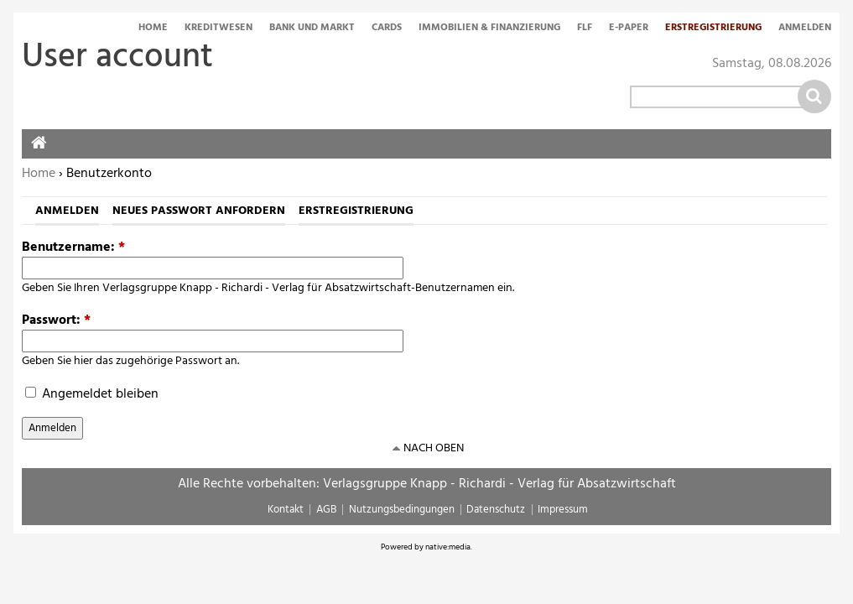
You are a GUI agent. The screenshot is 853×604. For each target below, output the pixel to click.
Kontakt (286, 509)
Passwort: (56, 320)
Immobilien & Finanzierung (489, 28)
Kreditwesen (218, 28)
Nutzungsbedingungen (402, 509)
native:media (448, 547)
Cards (387, 28)
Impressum (563, 509)
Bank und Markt (312, 28)
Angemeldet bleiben (92, 394)
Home (153, 28)
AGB (326, 509)
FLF (584, 28)
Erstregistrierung (713, 28)
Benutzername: (73, 247)
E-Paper (628, 28)
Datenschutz (495, 509)
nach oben (433, 448)
